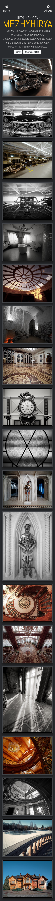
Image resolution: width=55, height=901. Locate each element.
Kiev (35, 18)
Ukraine (23, 18)
